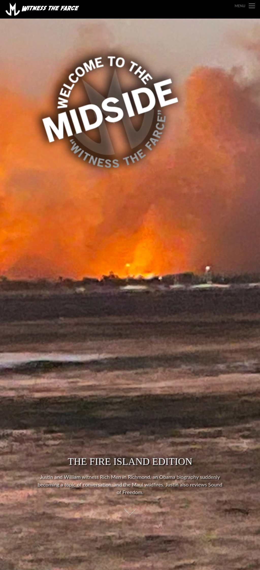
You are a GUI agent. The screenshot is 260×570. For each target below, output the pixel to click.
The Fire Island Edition (130, 461)
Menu (240, 6)
